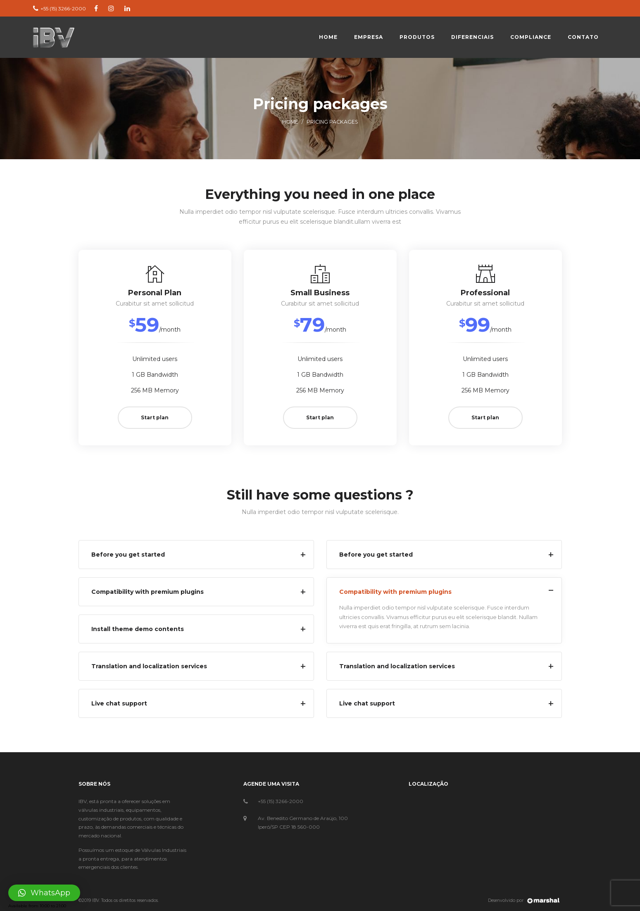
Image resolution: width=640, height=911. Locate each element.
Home (290, 122)
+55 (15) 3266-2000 (280, 801)
